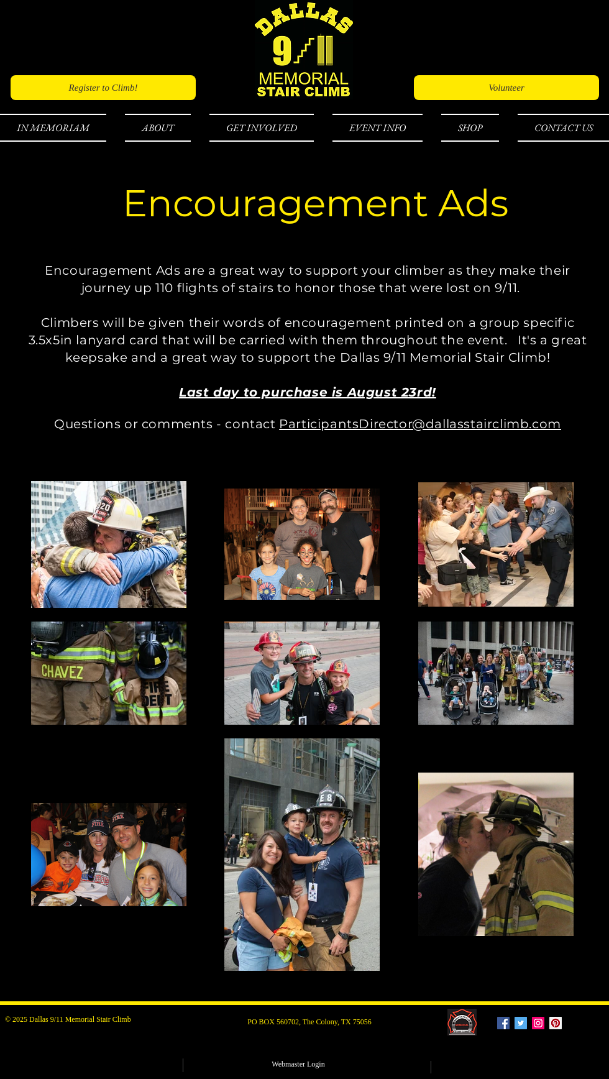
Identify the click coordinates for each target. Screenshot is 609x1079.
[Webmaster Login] (298, 1064)
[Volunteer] (506, 87)
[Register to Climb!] (103, 87)
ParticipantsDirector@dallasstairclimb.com (420, 423)
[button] (58, 128)
